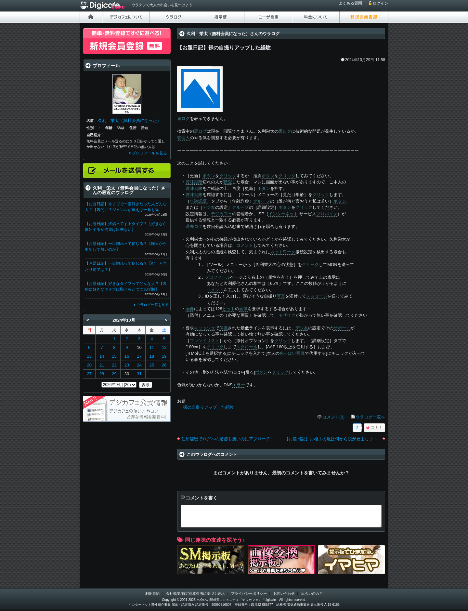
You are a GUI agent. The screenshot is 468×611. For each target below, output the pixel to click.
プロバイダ (326, 213)
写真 (281, 296)
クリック (227, 175)
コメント (244, 245)
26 (164, 365)
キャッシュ (204, 327)
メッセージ (316, 296)
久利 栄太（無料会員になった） (129, 120)
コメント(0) (333, 417)
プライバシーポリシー (249, 593)
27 (89, 373)
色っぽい (288, 353)
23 (126, 365)
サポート (341, 327)
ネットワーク (282, 251)
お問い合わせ (284, 593)
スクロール (246, 346)
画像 (190, 308)
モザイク (287, 315)
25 (152, 365)
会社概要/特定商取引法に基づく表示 (195, 593)
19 (164, 356)
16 (126, 356)
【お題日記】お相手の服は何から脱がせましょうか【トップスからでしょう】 (358, 438)
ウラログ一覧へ (370, 417)
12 (164, 347)
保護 (223, 327)
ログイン (380, 3)
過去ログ (194, 226)
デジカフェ (221, 213)
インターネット (283, 213)
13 (89, 356)
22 (114, 365)
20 (89, 365)
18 (152, 356)
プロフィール (217, 277)
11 (152, 347)
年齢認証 (198, 201)
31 (139, 373)
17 (139, 356)
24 (139, 365)
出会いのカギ (312, 593)
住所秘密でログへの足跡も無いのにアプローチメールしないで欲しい (246, 438)
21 (101, 365)
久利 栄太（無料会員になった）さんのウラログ (233, 33)
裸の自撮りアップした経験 (208, 407)
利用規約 (152, 593)
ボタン (208, 175)
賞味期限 (194, 181)
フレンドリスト (204, 340)
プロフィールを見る (149, 153)
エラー (238, 384)
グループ (261, 201)
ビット (228, 308)
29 (114, 373)
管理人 (183, 137)
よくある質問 (350, 3)
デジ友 (208, 207)
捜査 (228, 181)
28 (101, 373)
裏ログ (183, 118)
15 (114, 356)
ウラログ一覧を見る (152, 305)
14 (101, 356)
